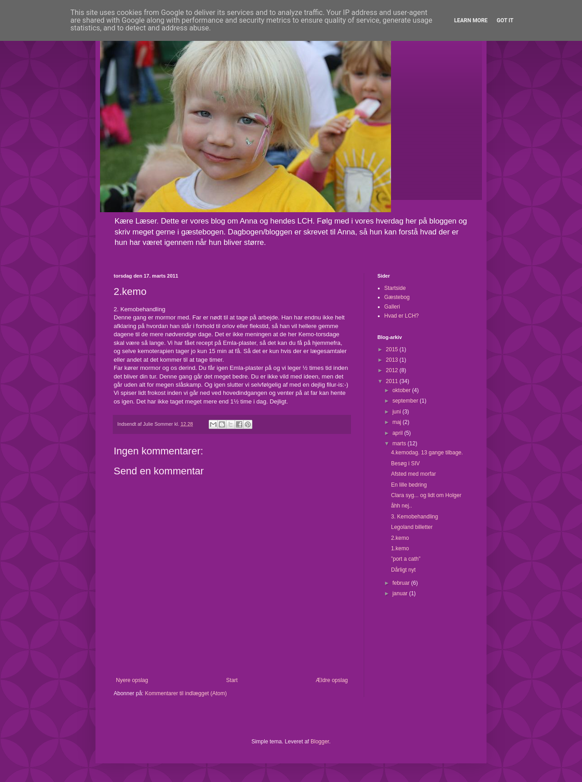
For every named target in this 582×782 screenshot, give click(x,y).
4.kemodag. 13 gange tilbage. (427, 452)
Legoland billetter (411, 527)
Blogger (320, 741)
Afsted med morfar (413, 474)
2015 (393, 349)
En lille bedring (409, 485)
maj (397, 422)
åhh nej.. (401, 506)
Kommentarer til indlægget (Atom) (186, 693)
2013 (393, 360)
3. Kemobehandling (414, 516)
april (398, 433)
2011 (393, 381)
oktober (402, 390)
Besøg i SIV (405, 463)
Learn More (471, 20)
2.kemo (400, 538)
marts (399, 443)
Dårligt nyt (403, 570)
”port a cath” (406, 559)
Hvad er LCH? (401, 316)
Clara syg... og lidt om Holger (426, 495)
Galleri (392, 307)
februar (401, 583)
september (406, 401)
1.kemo (400, 548)
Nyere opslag (132, 680)
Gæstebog (397, 297)
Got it (505, 20)
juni (397, 411)
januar (400, 593)
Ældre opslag (332, 680)
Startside (395, 288)
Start (231, 680)
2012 (393, 370)
